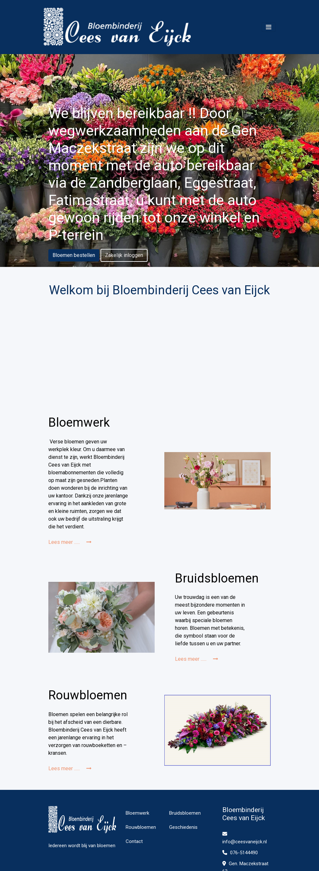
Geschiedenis (183, 827)
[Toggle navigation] (269, 27)
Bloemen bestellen (74, 255)
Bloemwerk (137, 813)
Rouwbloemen (141, 827)
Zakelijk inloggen (124, 255)
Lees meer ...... (70, 542)
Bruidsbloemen (185, 813)
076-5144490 (240, 853)
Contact (134, 841)
